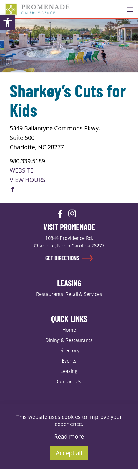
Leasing (69, 371)
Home (69, 330)
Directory (69, 350)
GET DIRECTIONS (69, 257)
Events (69, 361)
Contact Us (69, 381)
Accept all (69, 453)
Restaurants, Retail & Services (69, 294)
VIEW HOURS (27, 180)
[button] (7, 22)
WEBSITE (22, 170)
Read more (69, 436)
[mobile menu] (130, 9)
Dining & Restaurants (69, 340)
